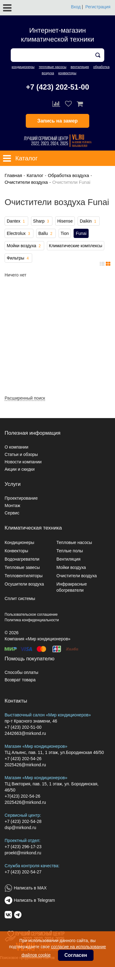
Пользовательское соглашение (31, 614)
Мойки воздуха (24, 246)
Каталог (35, 175)
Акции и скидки (20, 469)
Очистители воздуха (26, 182)
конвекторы (67, 73)
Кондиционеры (19, 542)
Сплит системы (20, 598)
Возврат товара (20, 679)
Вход (76, 6)
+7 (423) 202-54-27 (23, 871)
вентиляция (80, 67)
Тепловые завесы (22, 567)
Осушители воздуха (24, 584)
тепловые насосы (52, 67)
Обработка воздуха (68, 175)
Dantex (16, 221)
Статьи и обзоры (21, 454)
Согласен (75, 955)
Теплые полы (69, 550)
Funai (81, 233)
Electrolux (19, 233)
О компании (16, 447)
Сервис (12, 512)
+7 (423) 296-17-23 (23, 846)
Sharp (41, 221)
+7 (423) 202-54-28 (23, 821)
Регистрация (97, 6)
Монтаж (12, 505)
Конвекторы (16, 550)
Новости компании (23, 461)
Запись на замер (57, 120)
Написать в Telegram (34, 900)
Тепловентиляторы (24, 575)
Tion (65, 233)
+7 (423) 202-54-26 (23, 758)
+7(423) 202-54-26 (22, 796)
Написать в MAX (30, 887)
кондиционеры (23, 67)
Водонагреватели (22, 559)
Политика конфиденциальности (32, 620)
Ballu (46, 233)
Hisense (65, 221)
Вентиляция (68, 559)
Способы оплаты (21, 672)
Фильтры (18, 258)
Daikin (88, 221)
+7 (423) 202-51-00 (57, 87)
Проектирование (21, 498)
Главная (13, 175)
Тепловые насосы (74, 542)
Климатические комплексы (75, 245)
